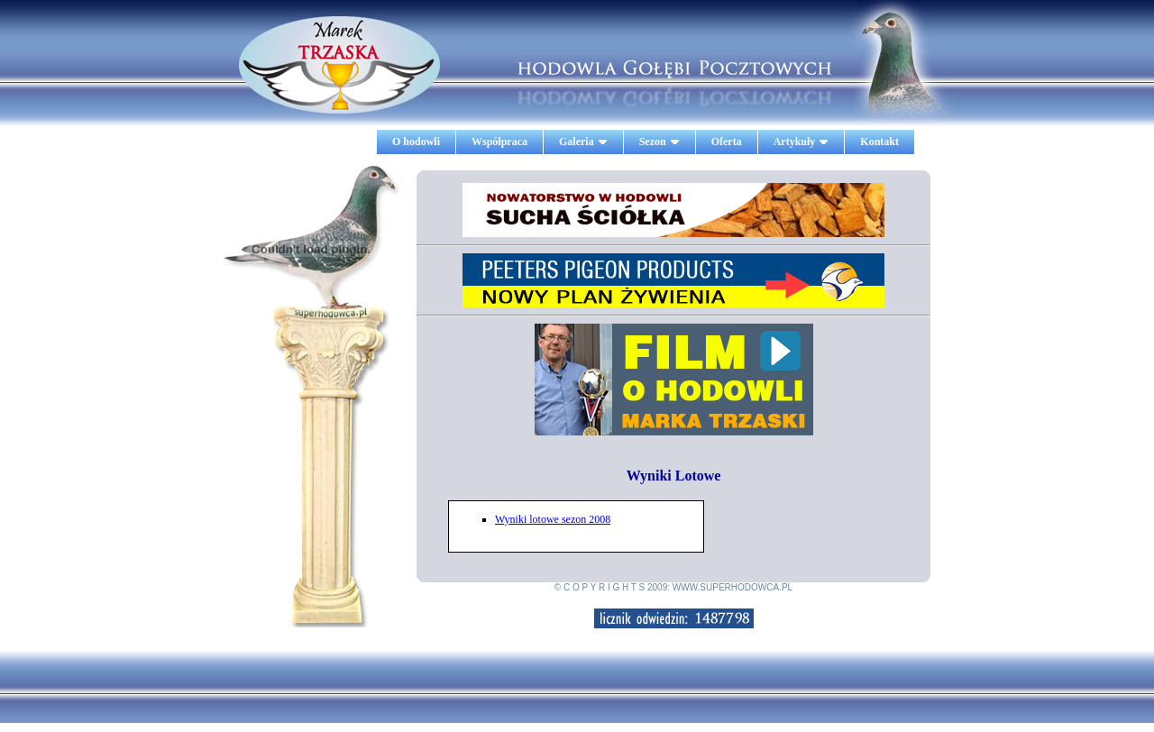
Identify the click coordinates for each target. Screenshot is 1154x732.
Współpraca (499, 141)
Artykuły (801, 141)
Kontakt (879, 141)
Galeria (583, 141)
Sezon (659, 141)
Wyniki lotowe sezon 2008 (552, 519)
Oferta (726, 141)
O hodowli (416, 141)
